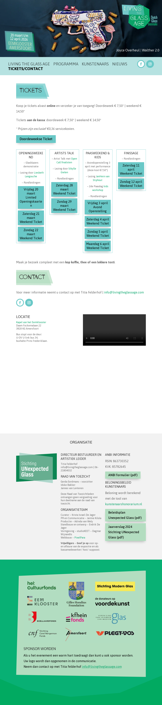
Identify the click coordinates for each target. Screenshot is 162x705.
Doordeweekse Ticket (36, 139)
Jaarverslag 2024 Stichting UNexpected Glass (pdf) (123, 532)
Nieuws (119, 64)
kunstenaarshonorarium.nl (123, 504)
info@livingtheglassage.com (124, 292)
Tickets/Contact (25, 69)
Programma (65, 64)
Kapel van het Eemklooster (31, 322)
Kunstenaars (95, 64)
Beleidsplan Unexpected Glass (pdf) (125, 515)
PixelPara (79, 537)
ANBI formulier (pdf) (122, 475)
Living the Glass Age (29, 64)
